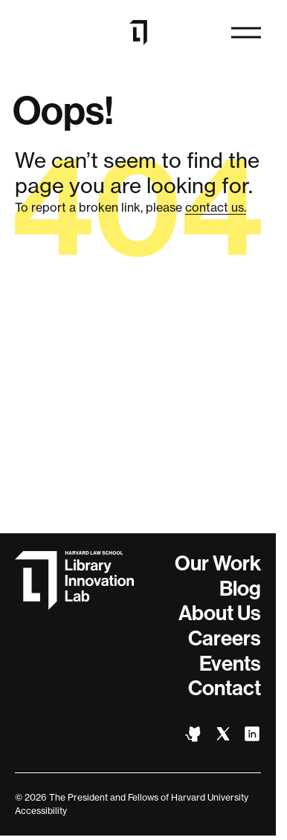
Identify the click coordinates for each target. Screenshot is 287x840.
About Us (219, 613)
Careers (224, 638)
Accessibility (41, 810)
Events (230, 663)
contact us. (215, 207)
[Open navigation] (246, 33)
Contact (224, 688)
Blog (240, 588)
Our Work (218, 563)
